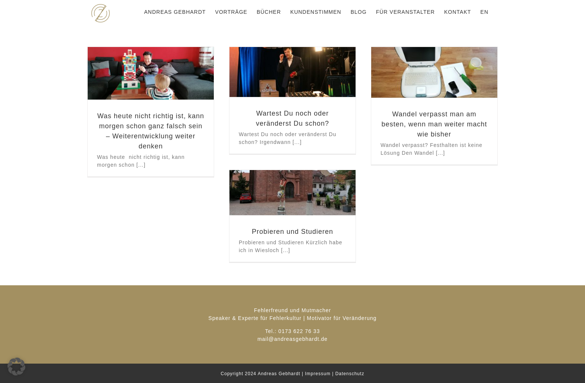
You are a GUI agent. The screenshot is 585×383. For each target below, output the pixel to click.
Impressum (318, 373)
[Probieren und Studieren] (292, 192)
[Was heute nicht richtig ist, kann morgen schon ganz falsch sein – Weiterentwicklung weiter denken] (151, 73)
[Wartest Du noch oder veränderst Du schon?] (292, 72)
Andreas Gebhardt (279, 373)
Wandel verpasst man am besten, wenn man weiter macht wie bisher (434, 124)
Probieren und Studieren (292, 231)
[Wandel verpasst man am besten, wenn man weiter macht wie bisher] (434, 72)
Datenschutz (350, 373)
